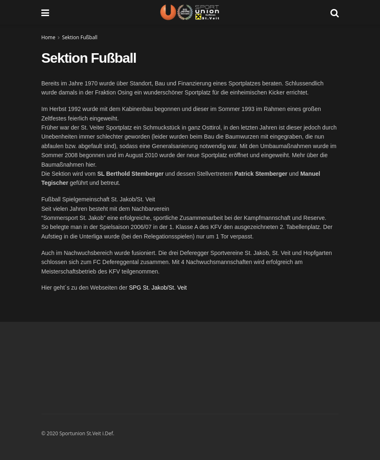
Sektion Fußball (79, 37)
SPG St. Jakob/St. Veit (158, 287)
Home (48, 37)
